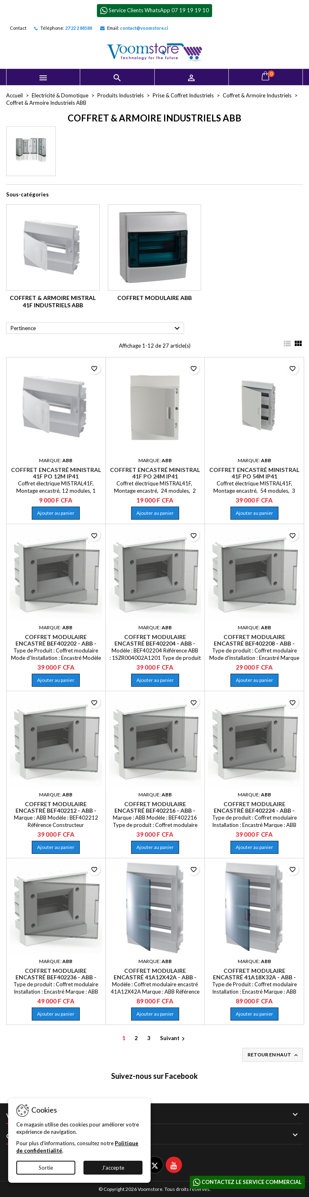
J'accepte (113, 1167)
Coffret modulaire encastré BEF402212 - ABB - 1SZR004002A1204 (55, 810)
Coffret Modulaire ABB (154, 297)
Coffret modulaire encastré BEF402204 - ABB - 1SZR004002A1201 (154, 643)
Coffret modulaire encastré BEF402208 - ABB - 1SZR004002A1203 (254, 643)
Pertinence (96, 328)
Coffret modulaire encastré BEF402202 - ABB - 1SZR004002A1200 (55, 643)
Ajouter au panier (56, 513)
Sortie (46, 1167)
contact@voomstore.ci (144, 28)
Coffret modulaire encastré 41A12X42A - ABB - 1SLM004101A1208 (155, 977)
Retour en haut (273, 1055)
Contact (18, 28)
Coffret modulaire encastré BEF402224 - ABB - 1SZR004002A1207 (254, 810)
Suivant (173, 1039)
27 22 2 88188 (78, 28)
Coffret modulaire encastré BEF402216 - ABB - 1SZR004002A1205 (154, 810)
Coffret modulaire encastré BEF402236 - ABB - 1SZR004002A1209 (55, 977)
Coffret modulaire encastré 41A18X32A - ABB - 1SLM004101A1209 (254, 977)
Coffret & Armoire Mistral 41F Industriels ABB (53, 301)
